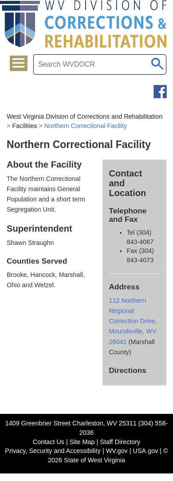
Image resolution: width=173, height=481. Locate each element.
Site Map (82, 441)
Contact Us (48, 441)
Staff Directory (120, 441)
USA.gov (145, 450)
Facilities (24, 125)
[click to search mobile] (157, 62)
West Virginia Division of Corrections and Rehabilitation (84, 116)
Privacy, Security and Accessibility (53, 450)
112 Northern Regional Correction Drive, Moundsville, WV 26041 (133, 321)
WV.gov (117, 450)
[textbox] (99, 64)
